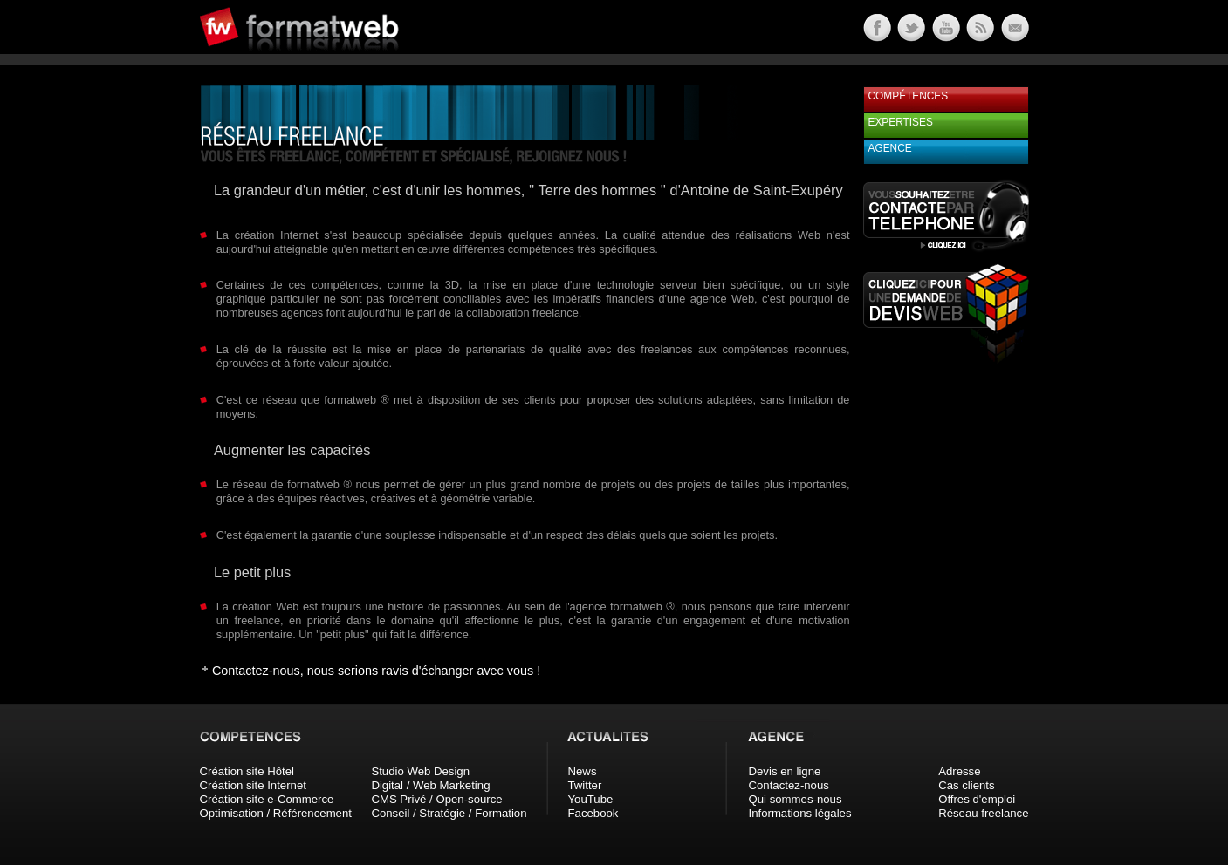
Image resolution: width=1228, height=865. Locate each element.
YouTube (591, 799)
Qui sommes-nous (795, 799)
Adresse (959, 771)
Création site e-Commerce (267, 799)
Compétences (908, 96)
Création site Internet (253, 785)
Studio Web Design (420, 771)
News (582, 771)
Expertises (900, 122)
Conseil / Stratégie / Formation (448, 813)
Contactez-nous (789, 785)
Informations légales (800, 813)
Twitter (585, 785)
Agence (890, 148)
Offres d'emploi (976, 799)
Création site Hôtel (247, 771)
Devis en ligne (785, 771)
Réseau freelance (983, 813)
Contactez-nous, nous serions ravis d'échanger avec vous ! (376, 671)
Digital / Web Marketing (430, 785)
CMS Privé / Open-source (436, 799)
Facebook (593, 813)
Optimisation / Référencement (276, 813)
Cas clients (966, 785)
